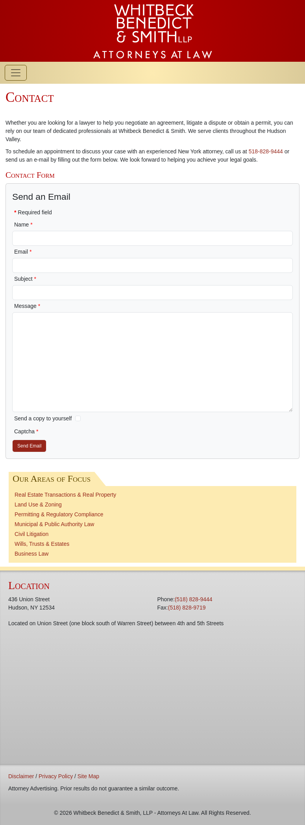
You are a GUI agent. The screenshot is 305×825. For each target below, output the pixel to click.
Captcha (26, 431)
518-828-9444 (266, 151)
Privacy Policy (56, 776)
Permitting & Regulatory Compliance (59, 514)
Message (27, 306)
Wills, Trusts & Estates (42, 544)
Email (22, 252)
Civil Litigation (31, 534)
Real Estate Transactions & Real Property (65, 495)
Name (23, 224)
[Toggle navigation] (16, 73)
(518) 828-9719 (187, 607)
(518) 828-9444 (194, 599)
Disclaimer (21, 776)
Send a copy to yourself (43, 418)
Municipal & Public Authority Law (54, 524)
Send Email (29, 446)
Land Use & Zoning (38, 504)
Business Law (31, 554)
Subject (25, 279)
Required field (33, 212)
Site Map (88, 776)
